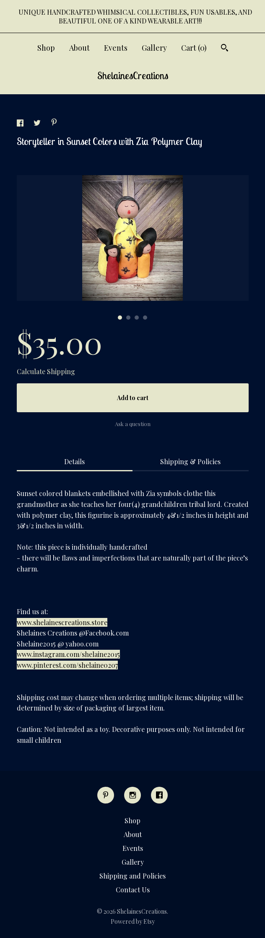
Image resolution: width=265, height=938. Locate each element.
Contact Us (133, 889)
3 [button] (137, 317)
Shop (46, 48)
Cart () (194, 48)
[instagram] (132, 795)
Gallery (154, 48)
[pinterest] (105, 795)
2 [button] (128, 317)
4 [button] (145, 317)
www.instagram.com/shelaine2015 (68, 654)
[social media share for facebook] (21, 123)
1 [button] (120, 317)
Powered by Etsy (133, 921)
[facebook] (159, 795)
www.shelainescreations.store (62, 622)
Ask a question (133, 423)
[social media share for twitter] (38, 123)
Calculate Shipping (46, 371)
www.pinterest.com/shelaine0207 (67, 665)
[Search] (224, 49)
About (79, 48)
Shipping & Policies (190, 461)
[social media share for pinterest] (54, 123)
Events (115, 48)
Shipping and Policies (132, 875)
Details (74, 461)
